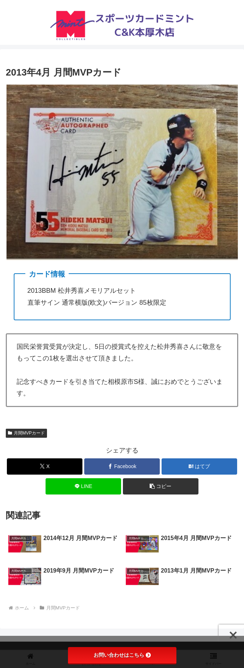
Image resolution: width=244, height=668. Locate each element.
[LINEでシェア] (83, 486)
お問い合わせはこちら (122, 655)
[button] (160, 486)
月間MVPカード (26, 433)
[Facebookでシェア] (122, 466)
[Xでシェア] (44, 466)
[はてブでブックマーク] (199, 466)
